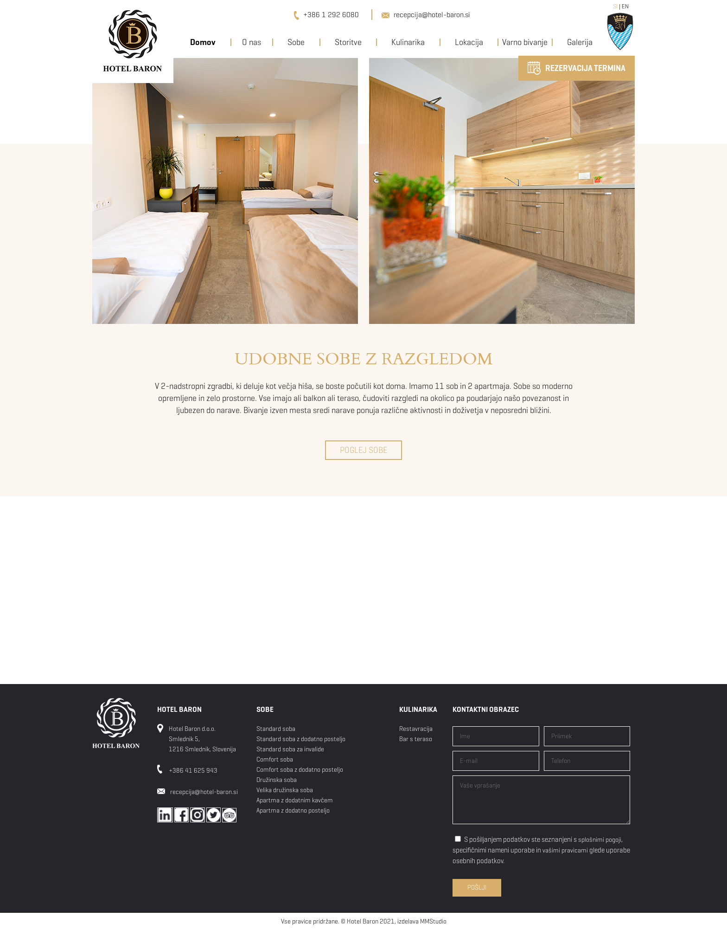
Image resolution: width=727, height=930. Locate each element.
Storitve (348, 42)
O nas (251, 42)
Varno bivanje (525, 42)
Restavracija (416, 729)
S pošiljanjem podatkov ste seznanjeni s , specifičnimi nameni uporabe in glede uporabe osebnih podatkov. (541, 850)
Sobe (296, 42)
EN (625, 6)
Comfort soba (274, 759)
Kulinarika (408, 42)
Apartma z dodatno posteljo (293, 810)
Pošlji (476, 887)
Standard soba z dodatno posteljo (300, 739)
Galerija (580, 42)
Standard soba (275, 729)
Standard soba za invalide (290, 749)
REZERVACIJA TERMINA (576, 68)
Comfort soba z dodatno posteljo (299, 770)
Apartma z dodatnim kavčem (294, 800)
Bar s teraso (415, 739)
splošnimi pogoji (599, 840)
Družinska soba (276, 780)
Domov (203, 42)
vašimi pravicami (565, 850)
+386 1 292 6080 (326, 14)
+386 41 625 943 (193, 771)
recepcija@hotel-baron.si (426, 14)
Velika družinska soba (284, 790)
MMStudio (433, 921)
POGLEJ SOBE (363, 450)
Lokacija (469, 42)
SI (615, 6)
